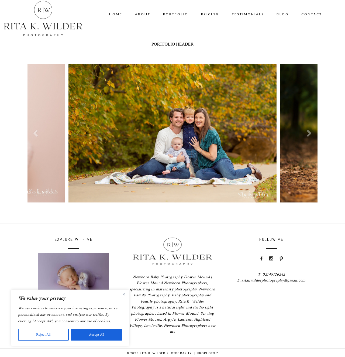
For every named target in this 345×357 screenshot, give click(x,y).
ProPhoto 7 (207, 353)
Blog (283, 14)
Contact (311, 14)
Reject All (43, 334)
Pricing (210, 14)
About (142, 14)
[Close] (123, 294)
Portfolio (175, 14)
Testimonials (248, 14)
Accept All (96, 334)
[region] (70, 318)
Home (115, 14)
